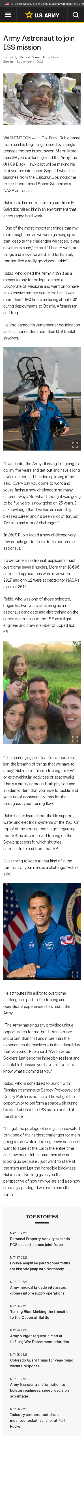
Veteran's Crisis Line (56, 1484)
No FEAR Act (20, 1484)
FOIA (73, 1478)
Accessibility (49, 1478)
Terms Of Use (18, 1478)
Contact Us (40, 1472)
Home (18, 1472)
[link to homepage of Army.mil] (42, 14)
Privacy (64, 1472)
